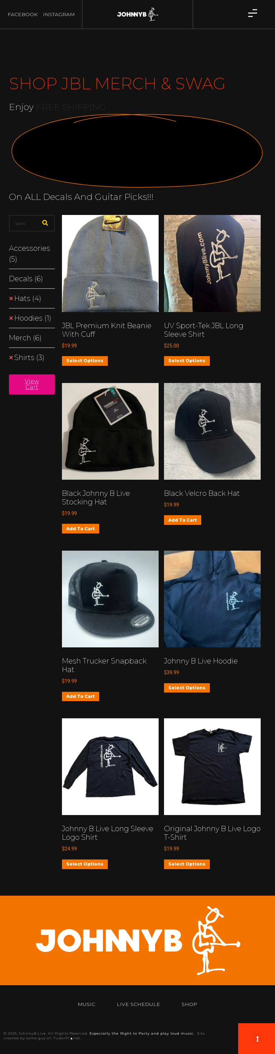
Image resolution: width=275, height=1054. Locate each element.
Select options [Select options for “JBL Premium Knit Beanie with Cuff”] (84, 360)
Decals (26, 278)
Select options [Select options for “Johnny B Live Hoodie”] (187, 687)
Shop (189, 1004)
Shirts (29, 357)
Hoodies (32, 318)
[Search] (45, 223)
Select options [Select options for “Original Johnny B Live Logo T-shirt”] (187, 864)
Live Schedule (138, 1004)
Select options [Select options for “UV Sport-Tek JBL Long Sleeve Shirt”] (187, 360)
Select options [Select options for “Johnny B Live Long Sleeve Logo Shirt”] (84, 864)
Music (86, 1004)
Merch (25, 338)
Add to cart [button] (80, 528)
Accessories (29, 253)
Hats (27, 298)
